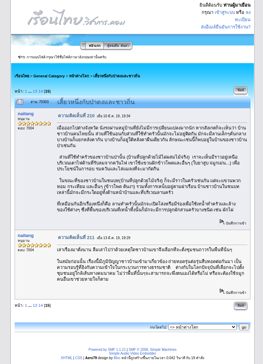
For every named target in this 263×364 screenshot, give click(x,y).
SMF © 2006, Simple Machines (153, 350)
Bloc (117, 358)
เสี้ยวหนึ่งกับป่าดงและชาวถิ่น (116, 76)
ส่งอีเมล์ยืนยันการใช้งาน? (226, 26)
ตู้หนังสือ (113, 46)
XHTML (67, 358)
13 (35, 91)
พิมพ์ (241, 90)
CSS (79, 358)
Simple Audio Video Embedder (132, 353)
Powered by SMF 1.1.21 (107, 350)
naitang (26, 113)
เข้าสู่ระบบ (225, 12)
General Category (49, 76)
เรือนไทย (22, 76)
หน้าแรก (94, 46)
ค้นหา (125, 46)
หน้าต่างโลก (79, 76)
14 (41, 91)
